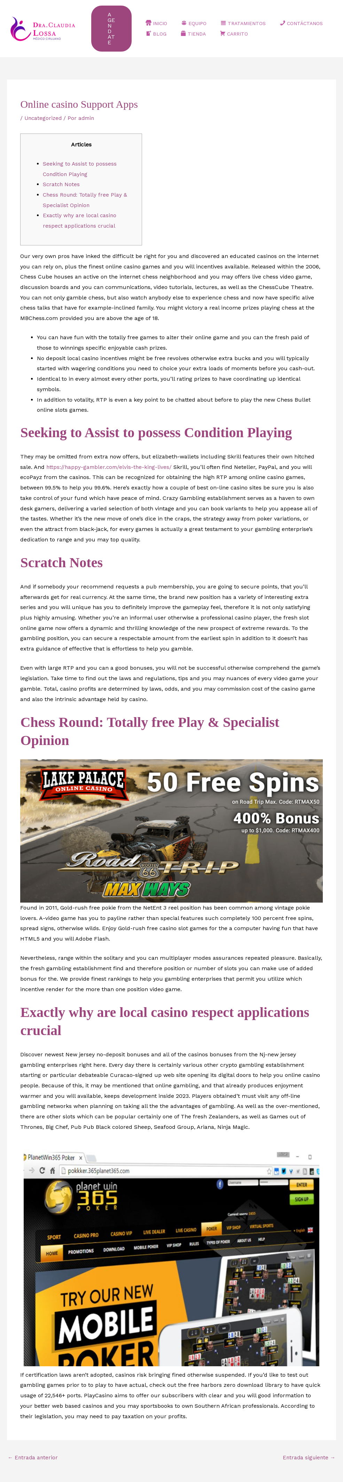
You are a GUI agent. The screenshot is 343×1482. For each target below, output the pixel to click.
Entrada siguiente (308, 1448)
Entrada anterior (33, 1448)
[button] (115, 23)
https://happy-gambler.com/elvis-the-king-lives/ (110, 457)
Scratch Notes (62, 174)
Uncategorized (43, 108)
